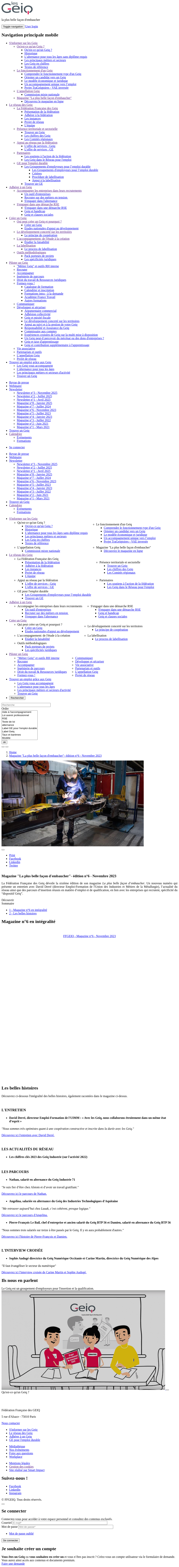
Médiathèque (17, 1446)
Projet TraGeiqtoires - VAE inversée (46, 87)
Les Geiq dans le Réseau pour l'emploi (47, 159)
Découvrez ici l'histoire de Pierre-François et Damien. (34, 1236)
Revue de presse (19, 382)
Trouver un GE (33, 183)
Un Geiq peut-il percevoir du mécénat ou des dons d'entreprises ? (64, 338)
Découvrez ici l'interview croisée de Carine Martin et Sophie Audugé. (44, 1272)
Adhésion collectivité (37, 314)
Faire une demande (13, 1563)
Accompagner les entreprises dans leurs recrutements (49, 190)
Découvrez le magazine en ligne (44, 101)
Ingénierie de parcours (30, 276)
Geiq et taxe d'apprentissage (41, 341)
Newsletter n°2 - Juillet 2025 (34, 396)
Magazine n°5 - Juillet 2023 (34, 413)
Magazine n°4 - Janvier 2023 (34, 416)
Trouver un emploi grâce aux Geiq (30, 362)
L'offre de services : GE (38, 149)
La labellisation (26, 245)
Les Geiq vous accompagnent (35, 365)
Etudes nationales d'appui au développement (51, 228)
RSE (19, 718)
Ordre (5, 708)
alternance (19, 725)
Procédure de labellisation (48, 176)
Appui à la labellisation (46, 180)
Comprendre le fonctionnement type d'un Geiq (52, 74)
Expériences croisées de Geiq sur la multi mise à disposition (61, 334)
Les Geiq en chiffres (36, 63)
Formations (24, 440)
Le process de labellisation (40, 249)
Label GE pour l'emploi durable (19, 728)
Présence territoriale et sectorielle (37, 128)
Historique (30, 53)
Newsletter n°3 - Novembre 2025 (37, 392)
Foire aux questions (21, 1453)
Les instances (32, 118)
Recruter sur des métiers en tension (46, 197)
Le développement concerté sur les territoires (44, 231)
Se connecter (17, 447)
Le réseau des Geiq (20, 104)
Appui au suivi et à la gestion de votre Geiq (50, 324)
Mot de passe (10, 1526)
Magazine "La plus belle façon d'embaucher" (44, 98)
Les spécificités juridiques (40, 259)
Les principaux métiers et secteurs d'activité (43, 372)
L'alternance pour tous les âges (35, 369)
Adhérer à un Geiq (20, 187)
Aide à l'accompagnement (19, 712)
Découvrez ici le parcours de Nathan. (24, 1193)
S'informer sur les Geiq (23, 43)
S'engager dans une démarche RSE (38, 204)
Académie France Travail (39, 297)
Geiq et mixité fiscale (37, 317)
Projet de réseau (34, 122)
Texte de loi (19, 722)
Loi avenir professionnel (19, 715)
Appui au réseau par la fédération (37, 142)
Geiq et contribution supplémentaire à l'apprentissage (56, 345)
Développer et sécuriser (31, 307)
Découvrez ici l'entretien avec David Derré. (28, 1135)
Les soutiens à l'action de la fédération (47, 156)
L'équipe (29, 125)
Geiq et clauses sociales (38, 214)
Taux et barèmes (19, 734)
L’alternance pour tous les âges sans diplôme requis (55, 56)
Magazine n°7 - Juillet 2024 (34, 406)
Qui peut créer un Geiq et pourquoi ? (39, 221)
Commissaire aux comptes (40, 331)
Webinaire (15, 386)
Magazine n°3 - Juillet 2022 (34, 420)
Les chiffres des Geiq (37, 135)
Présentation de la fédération (41, 111)
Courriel (7, 1522)
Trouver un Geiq (34, 132)
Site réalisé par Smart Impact (27, 1470)
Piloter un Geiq (18, 262)
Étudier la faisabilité (36, 242)
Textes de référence (36, 67)
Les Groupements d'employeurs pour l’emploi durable (57, 166)
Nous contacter (11, 1423)
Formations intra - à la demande (43, 293)
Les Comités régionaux (38, 139)
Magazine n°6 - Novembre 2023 (36, 410)
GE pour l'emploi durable (32, 163)
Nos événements (19, 1449)
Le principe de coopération (40, 235)
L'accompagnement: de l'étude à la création (43, 238)
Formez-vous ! (26, 283)
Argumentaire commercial (40, 310)
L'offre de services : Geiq (39, 146)
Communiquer (25, 304)
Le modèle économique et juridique (46, 80)
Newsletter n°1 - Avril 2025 (34, 399)
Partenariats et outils (29, 352)
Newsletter (15, 389)
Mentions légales (19, 1463)
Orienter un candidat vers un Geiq (45, 77)
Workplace (15, 1456)
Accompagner (25, 273)
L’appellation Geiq (28, 91)
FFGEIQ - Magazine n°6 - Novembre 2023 (89, 936)
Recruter (22, 269)
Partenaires (23, 152)
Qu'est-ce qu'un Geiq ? (30, 46)
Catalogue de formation (38, 286)
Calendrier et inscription (39, 290)
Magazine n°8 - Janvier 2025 (34, 403)
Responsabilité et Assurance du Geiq (46, 328)
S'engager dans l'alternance (40, 201)
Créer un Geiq (18, 218)
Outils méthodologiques (31, 252)
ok (4, 742)
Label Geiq (19, 731)
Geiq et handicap (34, 211)
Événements (24, 437)
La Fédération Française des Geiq (37, 108)
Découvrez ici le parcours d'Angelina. (25, 1215)
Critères (37, 173)
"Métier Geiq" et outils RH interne (38, 266)
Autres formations (35, 300)
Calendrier (15, 434)
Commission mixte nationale (42, 94)
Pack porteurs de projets (39, 255)
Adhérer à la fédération (38, 115)
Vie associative (26, 348)
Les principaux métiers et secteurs (45, 60)
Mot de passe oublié (21, 1533)
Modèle (19, 738)
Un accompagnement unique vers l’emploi (50, 84)
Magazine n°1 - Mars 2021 (33, 427)
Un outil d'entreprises (37, 194)
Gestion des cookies (21, 1466)
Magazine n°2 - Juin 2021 (32, 423)
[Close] (3, 1504)
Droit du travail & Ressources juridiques (41, 279)
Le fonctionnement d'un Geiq (34, 70)
